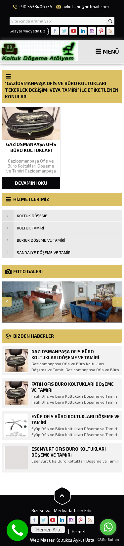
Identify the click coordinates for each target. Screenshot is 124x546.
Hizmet (79, 531)
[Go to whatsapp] (108, 527)
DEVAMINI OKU (31, 183)
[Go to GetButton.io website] (108, 539)
